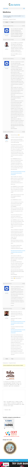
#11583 (23, 39)
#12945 (23, 308)
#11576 (23, 25)
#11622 (23, 58)
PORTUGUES (10, 460)
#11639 (23, 131)
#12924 (23, 283)
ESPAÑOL (16, 460)
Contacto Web (7, 409)
